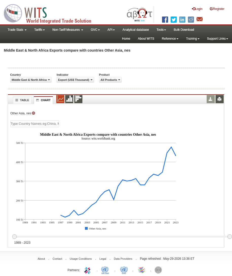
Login (197, 9)
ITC (88, 270)
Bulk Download (184, 30)
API (111, 30)
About (41, 258)
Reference (170, 38)
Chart (43, 100)
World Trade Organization (142, 270)
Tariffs (39, 30)
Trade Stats (17, 30)
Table (21, 100)
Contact (57, 258)
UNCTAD (106, 270)
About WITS (146, 38)
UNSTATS (124, 270)
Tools (161, 30)
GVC (95, 30)
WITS (50, 12)
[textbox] (34, 123)
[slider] (122, 237)
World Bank (159, 270)
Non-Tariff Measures (67, 30)
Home (126, 38)
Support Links (217, 38)
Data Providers (123, 258)
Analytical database (135, 30)
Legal (102, 258)
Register (217, 9)
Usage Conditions (81, 258)
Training (193, 38)
